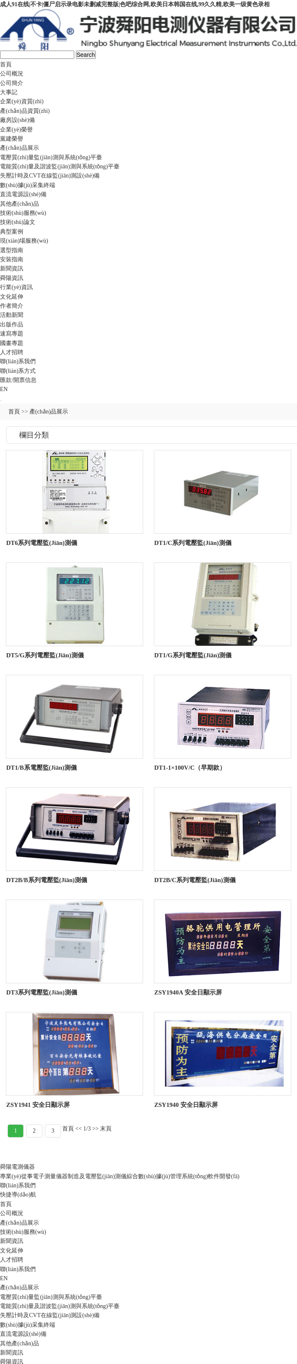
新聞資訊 (11, 268)
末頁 (106, 1129)
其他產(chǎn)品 (19, 204)
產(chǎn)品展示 (19, 148)
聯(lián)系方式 (18, 371)
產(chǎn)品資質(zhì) (25, 111)
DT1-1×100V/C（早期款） (190, 767)
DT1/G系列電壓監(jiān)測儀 (193, 655)
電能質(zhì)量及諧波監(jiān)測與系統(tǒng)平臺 (59, 166)
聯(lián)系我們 (18, 361)
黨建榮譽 (11, 139)
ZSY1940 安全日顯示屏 (186, 1104)
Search (86, 54)
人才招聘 (11, 352)
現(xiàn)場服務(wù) (24, 241)
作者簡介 (11, 306)
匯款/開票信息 (18, 380)
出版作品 (11, 324)
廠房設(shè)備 (17, 120)
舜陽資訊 (11, 278)
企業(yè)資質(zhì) (22, 101)
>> (95, 1129)
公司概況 (11, 74)
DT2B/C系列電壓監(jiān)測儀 (195, 880)
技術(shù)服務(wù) (23, 213)
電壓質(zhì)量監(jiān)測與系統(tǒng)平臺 (51, 157)
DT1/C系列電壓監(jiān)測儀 (192, 543)
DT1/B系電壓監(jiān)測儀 (41, 767)
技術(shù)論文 (17, 222)
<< (78, 1129)
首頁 (6, 64)
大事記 (8, 92)
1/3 (87, 1129)
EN (4, 389)
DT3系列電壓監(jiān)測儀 (41, 992)
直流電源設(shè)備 (23, 194)
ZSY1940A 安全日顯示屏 (188, 992)
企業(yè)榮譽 (16, 129)
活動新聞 (11, 315)
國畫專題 (11, 343)
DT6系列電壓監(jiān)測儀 (41, 543)
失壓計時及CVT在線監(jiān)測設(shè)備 (50, 176)
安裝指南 (11, 259)
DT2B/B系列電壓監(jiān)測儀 (46, 880)
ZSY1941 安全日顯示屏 (38, 1104)
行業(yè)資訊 (16, 287)
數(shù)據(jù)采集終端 (27, 185)
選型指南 (11, 250)
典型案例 (11, 232)
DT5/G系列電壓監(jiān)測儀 (45, 655)
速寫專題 (11, 334)
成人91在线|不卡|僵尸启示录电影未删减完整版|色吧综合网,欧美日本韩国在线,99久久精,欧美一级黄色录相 (135, 4)
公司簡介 (11, 83)
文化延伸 (11, 297)
